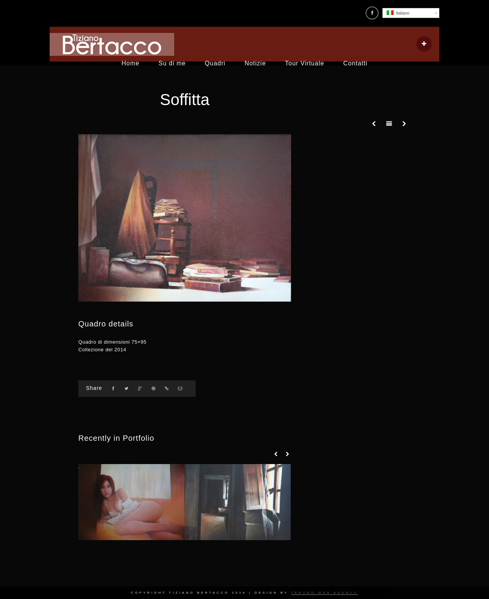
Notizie (255, 63)
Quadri (215, 63)
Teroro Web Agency (324, 592)
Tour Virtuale (304, 63)
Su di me (172, 63)
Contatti (355, 63)
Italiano (398, 12)
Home (130, 63)
